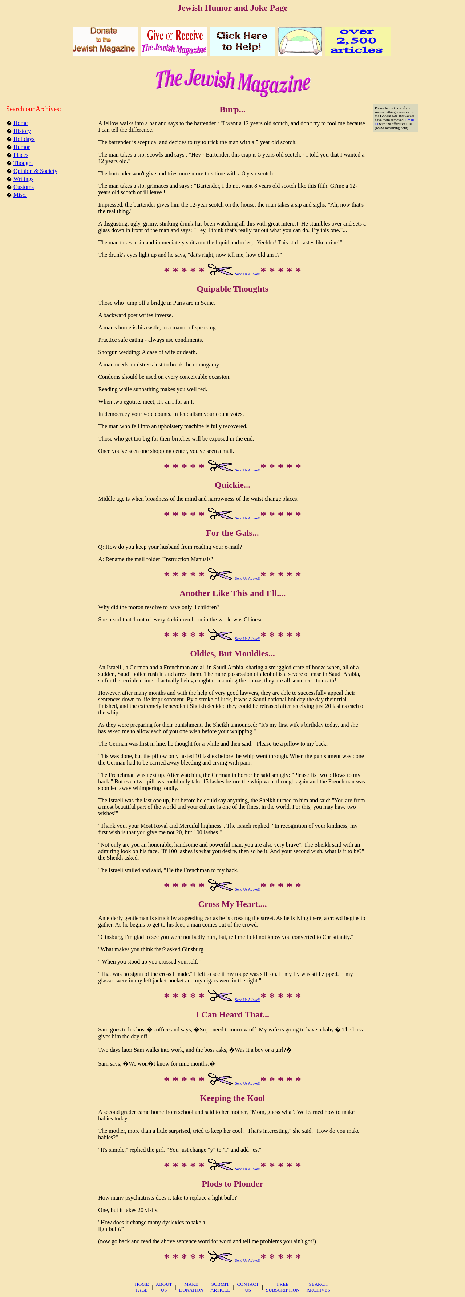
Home (20, 123)
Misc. (20, 195)
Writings (23, 179)
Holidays (24, 139)
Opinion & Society (35, 171)
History (22, 131)
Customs (23, 187)
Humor (21, 147)
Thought (23, 163)
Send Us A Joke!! (247, 274)
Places (20, 155)
